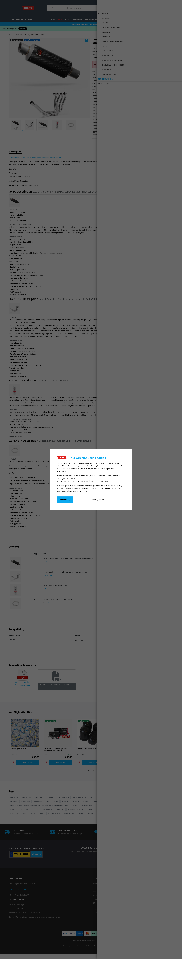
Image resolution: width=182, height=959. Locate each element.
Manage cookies (85, 499)
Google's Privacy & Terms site (75, 490)
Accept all (65, 499)
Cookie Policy (103, 481)
